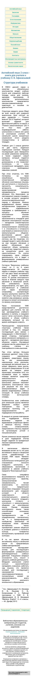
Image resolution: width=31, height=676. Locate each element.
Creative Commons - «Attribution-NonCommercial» (15, 632)
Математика (15, 30)
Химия (15, 52)
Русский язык (15, 45)
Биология (15, 12)
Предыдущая (5, 610)
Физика (15, 48)
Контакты (15, 55)
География (15, 16)
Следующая (25, 610)
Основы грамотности (15, 62)
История (15, 27)
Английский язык (16, 9)
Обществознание (15, 37)
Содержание (15, 610)
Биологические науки (15, 66)
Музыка (15, 34)
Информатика (15, 23)
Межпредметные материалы (15, 59)
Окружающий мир (15, 41)
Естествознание (15, 19)
